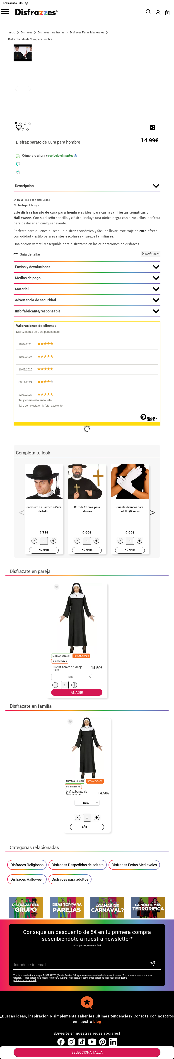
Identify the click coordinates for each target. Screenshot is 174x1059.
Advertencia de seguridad (87, 337)
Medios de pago (87, 315)
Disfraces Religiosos (27, 901)
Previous (20, 547)
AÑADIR (44, 587)
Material (87, 326)
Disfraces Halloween (27, 915)
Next (151, 547)
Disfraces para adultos (70, 915)
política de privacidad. (24, 1017)
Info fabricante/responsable (87, 348)
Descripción (87, 223)
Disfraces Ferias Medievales (134, 901)
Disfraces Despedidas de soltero (78, 901)
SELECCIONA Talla (87, 1052)
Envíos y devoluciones (87, 304)
